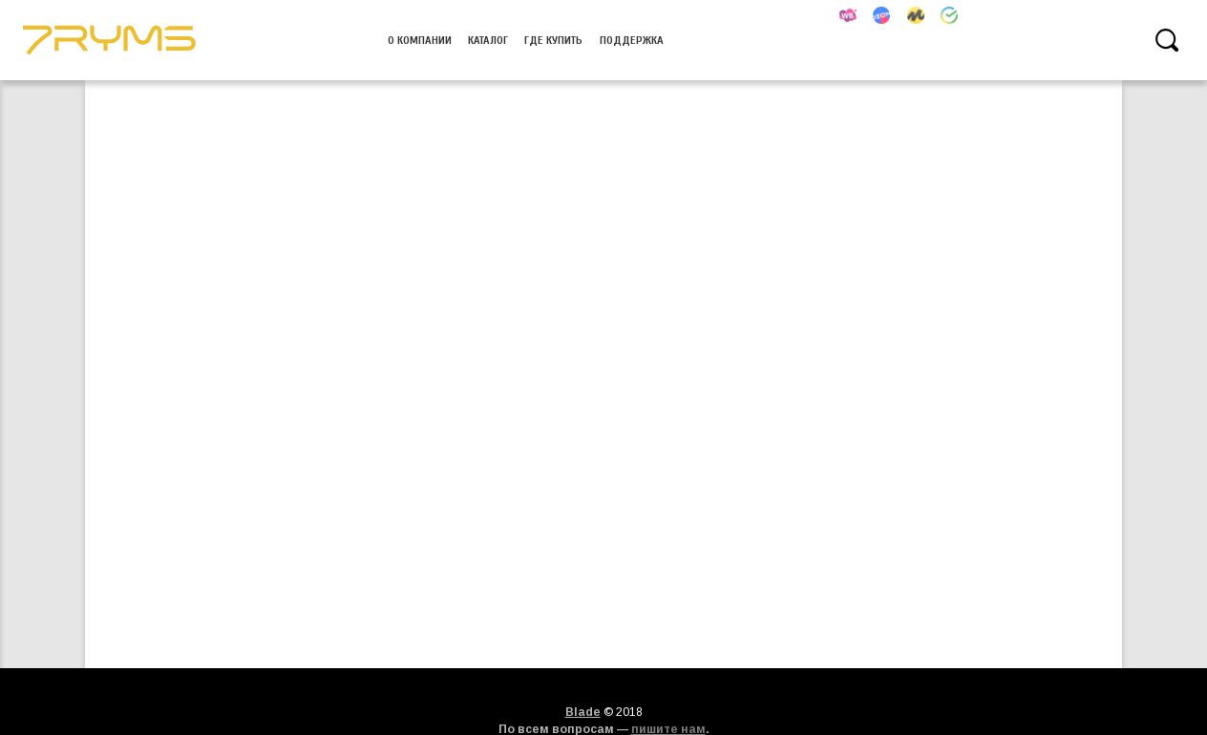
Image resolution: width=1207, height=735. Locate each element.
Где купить (553, 40)
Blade (583, 712)
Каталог (488, 40)
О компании (420, 40)
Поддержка (632, 40)
